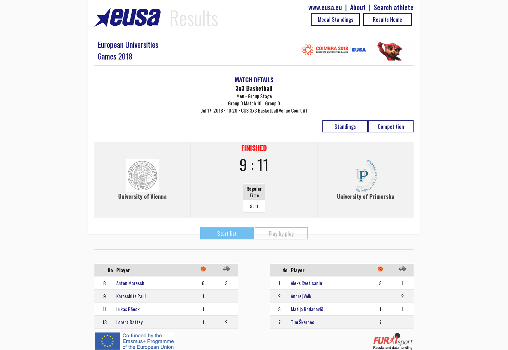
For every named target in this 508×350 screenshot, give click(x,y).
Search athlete (394, 7)
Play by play (281, 233)
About (358, 7)
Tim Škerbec (302, 322)
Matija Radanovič (307, 309)
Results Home (387, 19)
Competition (391, 126)
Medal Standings (335, 19)
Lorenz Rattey (129, 322)
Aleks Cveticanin (306, 283)
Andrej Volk (301, 296)
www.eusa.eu (325, 7)
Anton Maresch (130, 283)
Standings (345, 126)
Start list (227, 233)
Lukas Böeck (128, 309)
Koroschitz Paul (131, 296)
